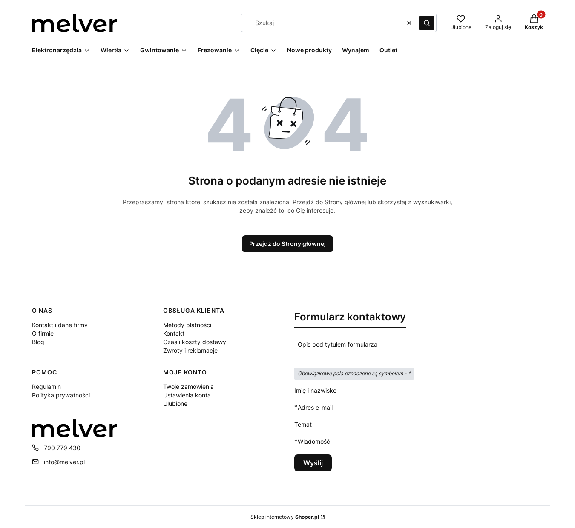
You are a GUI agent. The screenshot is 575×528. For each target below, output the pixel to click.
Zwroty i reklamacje (190, 350)
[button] (426, 23)
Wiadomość (314, 441)
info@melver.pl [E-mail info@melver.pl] (64, 461)
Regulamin (46, 386)
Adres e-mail (315, 407)
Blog (38, 341)
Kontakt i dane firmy (60, 324)
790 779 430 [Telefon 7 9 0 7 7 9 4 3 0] (62, 447)
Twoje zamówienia (188, 386)
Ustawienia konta (187, 395)
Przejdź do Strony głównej (287, 243)
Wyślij (313, 463)
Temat (303, 424)
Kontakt (173, 333)
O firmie (43, 333)
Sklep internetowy (284, 517)
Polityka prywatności (61, 395)
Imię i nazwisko (315, 390)
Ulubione (175, 403)
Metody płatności (187, 324)
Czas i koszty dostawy (194, 341)
